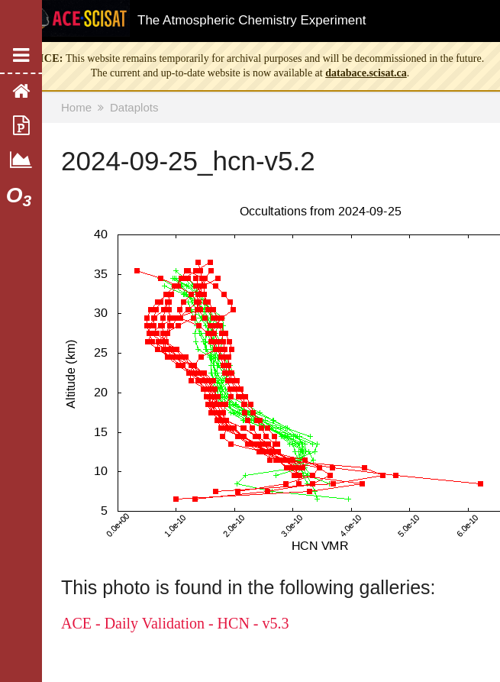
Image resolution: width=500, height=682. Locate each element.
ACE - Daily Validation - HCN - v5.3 (175, 623)
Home (76, 107)
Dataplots (134, 107)
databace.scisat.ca (366, 73)
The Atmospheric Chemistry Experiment (251, 20)
